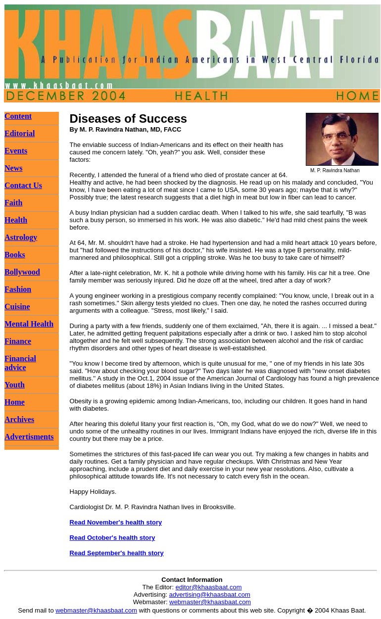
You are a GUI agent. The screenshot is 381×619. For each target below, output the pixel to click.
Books (14, 254)
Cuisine (17, 306)
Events (15, 150)
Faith (13, 202)
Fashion (17, 289)
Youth (14, 385)
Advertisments (29, 436)
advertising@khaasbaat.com (209, 594)
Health (15, 220)
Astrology (20, 237)
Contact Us (23, 185)
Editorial (19, 133)
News (13, 168)
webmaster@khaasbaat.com (210, 602)
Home (14, 402)
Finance (17, 341)
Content (18, 116)
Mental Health (28, 324)
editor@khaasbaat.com (209, 587)
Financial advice (20, 363)
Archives (19, 419)
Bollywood (22, 272)
